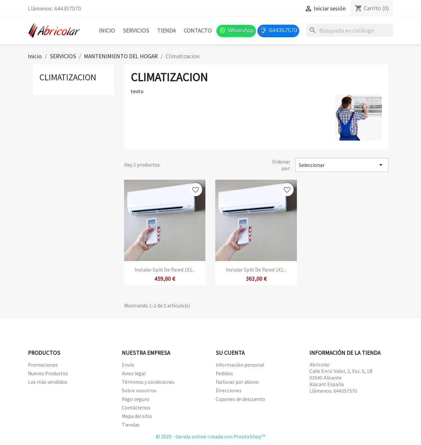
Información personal (240, 364)
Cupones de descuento (240, 399)
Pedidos (224, 373)
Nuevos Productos (48, 373)
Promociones (43, 364)
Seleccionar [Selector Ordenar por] (341, 165)
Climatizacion (67, 77)
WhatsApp (236, 31)
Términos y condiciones (148, 382)
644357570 (278, 31)
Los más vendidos (47, 382)
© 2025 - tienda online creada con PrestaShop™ (210, 436)
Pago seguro (135, 399)
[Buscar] (349, 30)
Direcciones (229, 390)
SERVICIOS (136, 30)
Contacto (198, 30)
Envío (128, 364)
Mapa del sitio (137, 416)
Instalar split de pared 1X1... (165, 269)
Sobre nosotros (139, 390)
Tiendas (131, 424)
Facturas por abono (237, 382)
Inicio (107, 30)
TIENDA (166, 30)
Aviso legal (133, 373)
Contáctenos (136, 407)
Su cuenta (230, 352)
